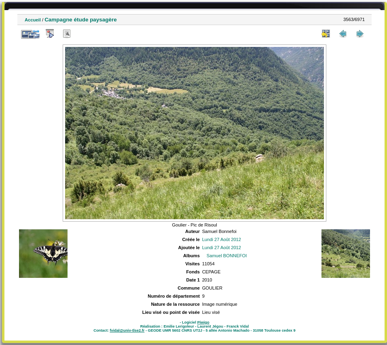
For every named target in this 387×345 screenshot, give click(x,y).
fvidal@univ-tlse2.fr (127, 330)
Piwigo (203, 322)
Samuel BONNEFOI (227, 255)
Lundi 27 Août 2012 (221, 239)
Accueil (33, 19)
